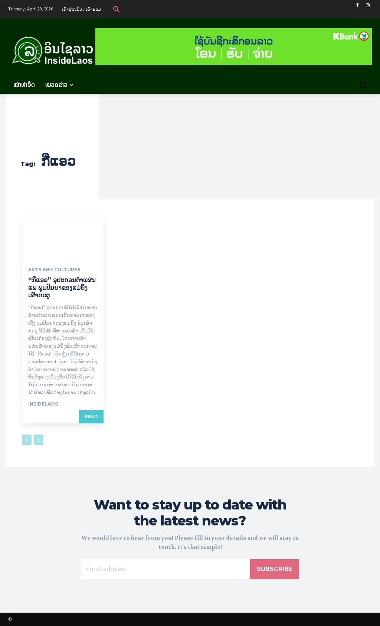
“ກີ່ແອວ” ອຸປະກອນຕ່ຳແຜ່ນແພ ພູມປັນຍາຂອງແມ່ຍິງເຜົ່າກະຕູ (62, 287)
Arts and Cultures (54, 270)
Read (91, 416)
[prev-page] (27, 440)
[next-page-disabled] (38, 440)
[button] (116, 9)
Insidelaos (43, 404)
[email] (165, 569)
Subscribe (274, 569)
